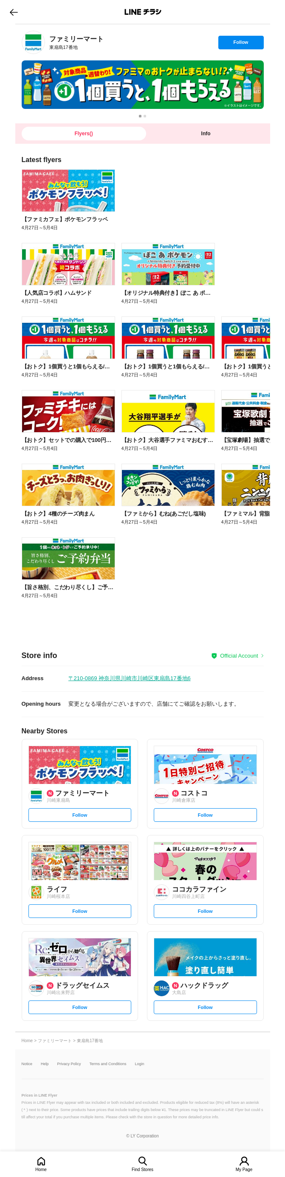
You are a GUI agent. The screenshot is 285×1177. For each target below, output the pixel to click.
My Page (244, 1169)
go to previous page (14, 12)
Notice (27, 1064)
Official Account (239, 656)
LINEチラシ (143, 12)
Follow (240, 44)
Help (45, 1064)
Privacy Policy (69, 1064)
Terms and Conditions (108, 1064)
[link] (33, 42)
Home (41, 1169)
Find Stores (142, 1169)
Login (139, 1064)
